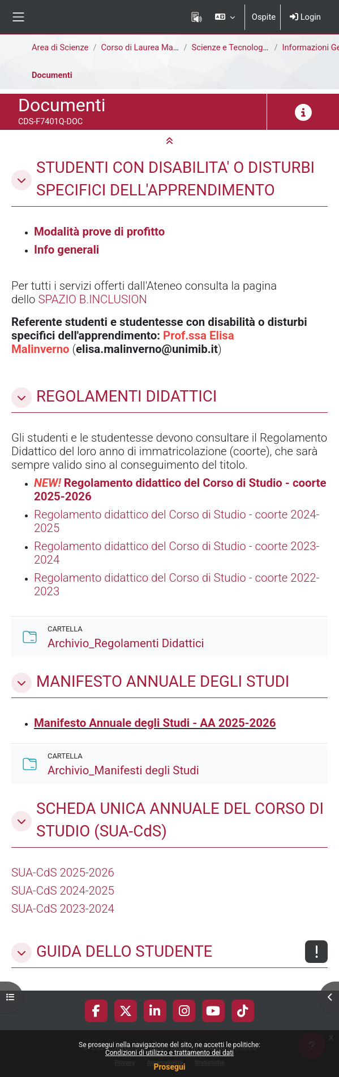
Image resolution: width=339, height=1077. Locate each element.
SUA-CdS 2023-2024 (62, 908)
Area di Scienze (60, 47)
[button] (224, 17)
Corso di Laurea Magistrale (150, 47)
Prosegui (169, 1066)
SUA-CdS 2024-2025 (62, 890)
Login (305, 17)
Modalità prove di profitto (99, 231)
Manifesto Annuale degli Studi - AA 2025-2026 (155, 723)
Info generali (66, 249)
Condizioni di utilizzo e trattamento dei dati (169, 1053)
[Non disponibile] (316, 951)
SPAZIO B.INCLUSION (92, 299)
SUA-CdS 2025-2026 (62, 872)
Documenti (52, 75)
